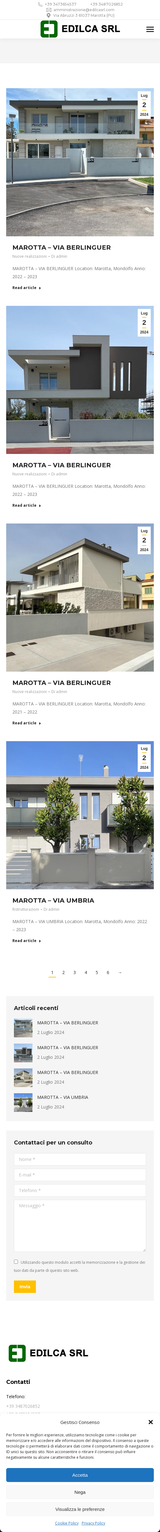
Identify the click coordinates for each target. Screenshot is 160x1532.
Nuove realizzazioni (29, 256)
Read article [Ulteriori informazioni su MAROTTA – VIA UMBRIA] (26, 940)
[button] (151, 1422)
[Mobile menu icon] (150, 29)
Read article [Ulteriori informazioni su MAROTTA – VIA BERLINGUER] (26, 287)
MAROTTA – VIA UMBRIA (53, 900)
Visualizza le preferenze (80, 1509)
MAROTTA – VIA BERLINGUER (61, 247)
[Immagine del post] (23, 1028)
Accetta (80, 1475)
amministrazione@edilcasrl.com (80, 10)
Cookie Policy (67, 1523)
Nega (80, 1492)
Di (59, 256)
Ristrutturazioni (25, 909)
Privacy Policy (93, 1523)
